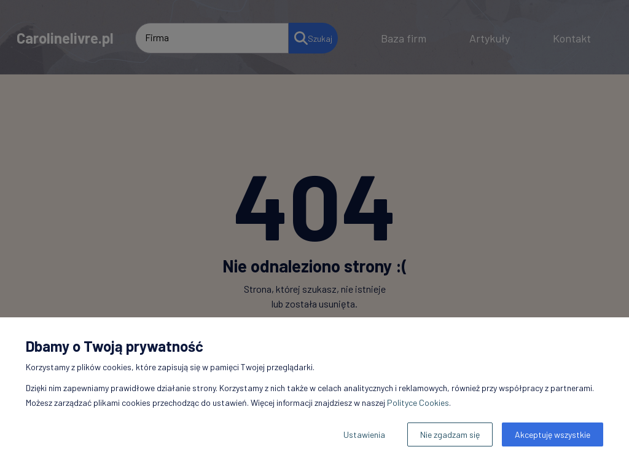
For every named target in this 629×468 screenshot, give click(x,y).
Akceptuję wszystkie (552, 434)
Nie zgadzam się (450, 434)
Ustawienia (364, 434)
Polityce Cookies (418, 402)
